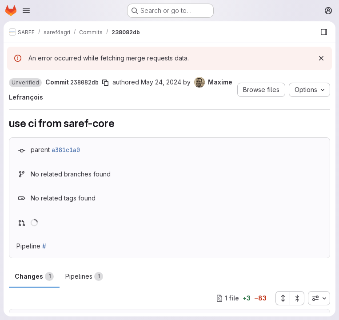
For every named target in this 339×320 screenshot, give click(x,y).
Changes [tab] (34, 276)
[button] (25, 82)
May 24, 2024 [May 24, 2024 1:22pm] (161, 82)
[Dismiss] (321, 58)
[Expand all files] (282, 298)
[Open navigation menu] (26, 11)
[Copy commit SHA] (105, 82)
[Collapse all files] (297, 298)
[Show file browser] (324, 32)
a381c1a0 (66, 150)
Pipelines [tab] (84, 276)
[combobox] (319, 298)
